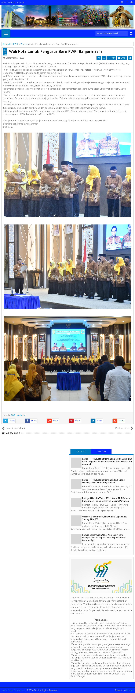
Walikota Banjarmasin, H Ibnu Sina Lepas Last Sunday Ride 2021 (104, 518)
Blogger (130, 690)
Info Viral (81, 451)
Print (111, 58)
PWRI (13, 415)
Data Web (101, 451)
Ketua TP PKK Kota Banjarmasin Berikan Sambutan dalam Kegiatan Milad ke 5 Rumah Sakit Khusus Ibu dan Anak (107, 462)
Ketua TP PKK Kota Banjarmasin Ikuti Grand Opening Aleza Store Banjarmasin (103, 481)
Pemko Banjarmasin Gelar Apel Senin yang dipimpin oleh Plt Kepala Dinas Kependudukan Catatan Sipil (104, 538)
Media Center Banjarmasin (13, 690)
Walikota (21, 415)
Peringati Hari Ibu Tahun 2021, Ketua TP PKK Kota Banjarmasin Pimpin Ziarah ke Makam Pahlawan (106, 499)
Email (122, 58)
